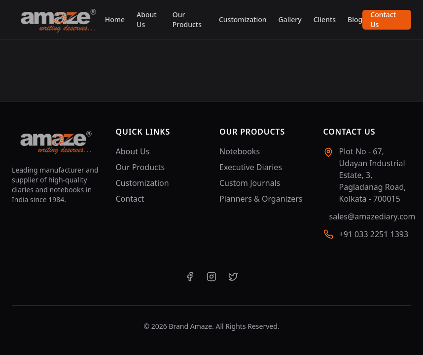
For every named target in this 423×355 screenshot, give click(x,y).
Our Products (187, 19)
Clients (325, 19)
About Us (147, 19)
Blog (355, 19)
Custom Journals (249, 183)
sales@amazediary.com (372, 216)
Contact (130, 198)
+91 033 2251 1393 (374, 234)
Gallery (290, 19)
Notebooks (239, 151)
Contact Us (383, 19)
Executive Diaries (250, 167)
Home (115, 19)
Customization (243, 19)
